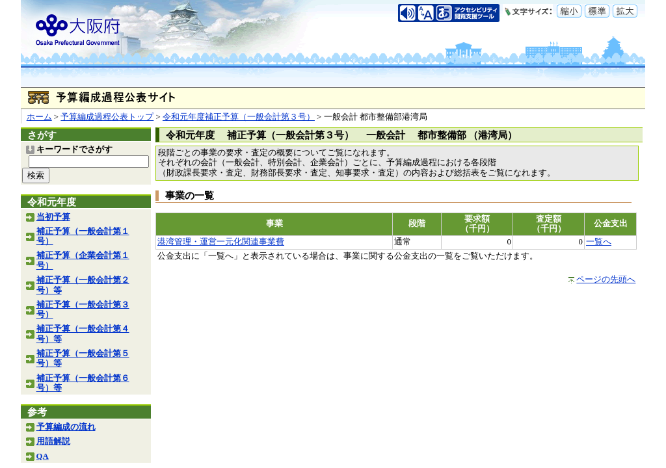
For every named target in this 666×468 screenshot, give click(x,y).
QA (42, 456)
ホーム (39, 117)
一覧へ (598, 241)
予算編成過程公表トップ (106, 117)
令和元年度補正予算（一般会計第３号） (239, 117)
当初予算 (53, 217)
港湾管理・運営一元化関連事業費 (220, 241)
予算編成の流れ (66, 427)
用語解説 (53, 441)
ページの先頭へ (605, 279)
